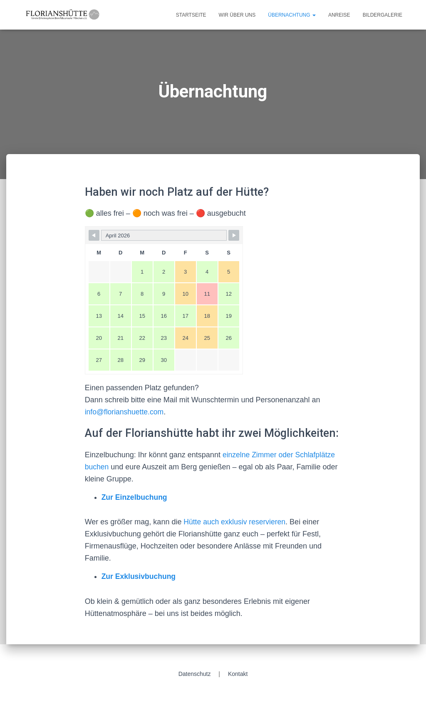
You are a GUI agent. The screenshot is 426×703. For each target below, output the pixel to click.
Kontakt (238, 674)
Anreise (339, 15)
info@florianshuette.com (125, 412)
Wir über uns (237, 15)
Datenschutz (194, 674)
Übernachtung (292, 15)
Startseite (191, 15)
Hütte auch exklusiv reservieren (234, 522)
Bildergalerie (382, 15)
